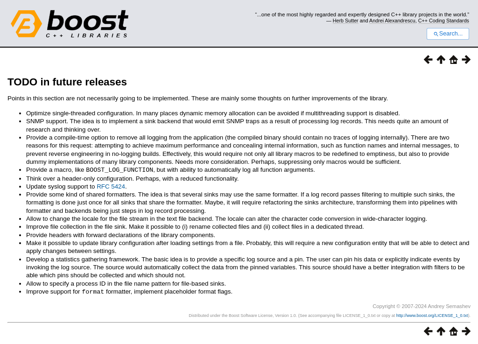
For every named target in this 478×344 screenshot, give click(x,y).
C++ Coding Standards (443, 20)
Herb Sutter (345, 20)
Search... (448, 33)
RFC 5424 (111, 186)
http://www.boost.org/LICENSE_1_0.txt (432, 314)
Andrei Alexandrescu (392, 20)
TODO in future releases (67, 82)
